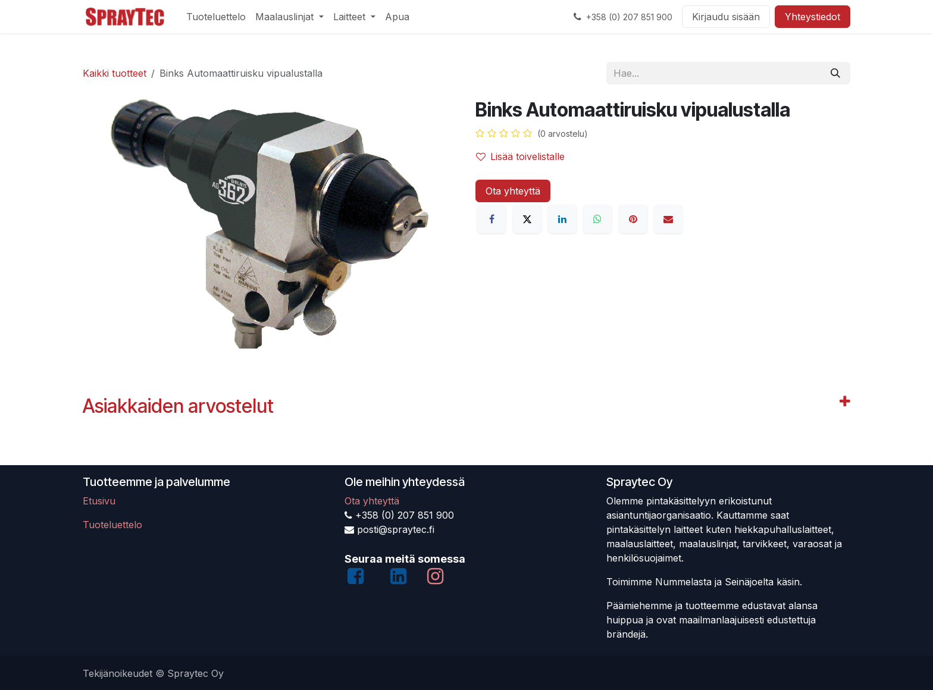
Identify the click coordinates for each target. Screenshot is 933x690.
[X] (527, 219)
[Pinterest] (633, 219)
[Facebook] (491, 219)
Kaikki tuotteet (114, 73)
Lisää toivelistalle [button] (520, 156)
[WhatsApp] (597, 219)
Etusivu (99, 501)
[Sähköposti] (668, 219)
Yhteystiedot (812, 17)
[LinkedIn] (562, 219)
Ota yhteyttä (513, 191)
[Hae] (835, 73)
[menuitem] (216, 17)
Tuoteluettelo (112, 525)
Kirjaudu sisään (726, 17)
